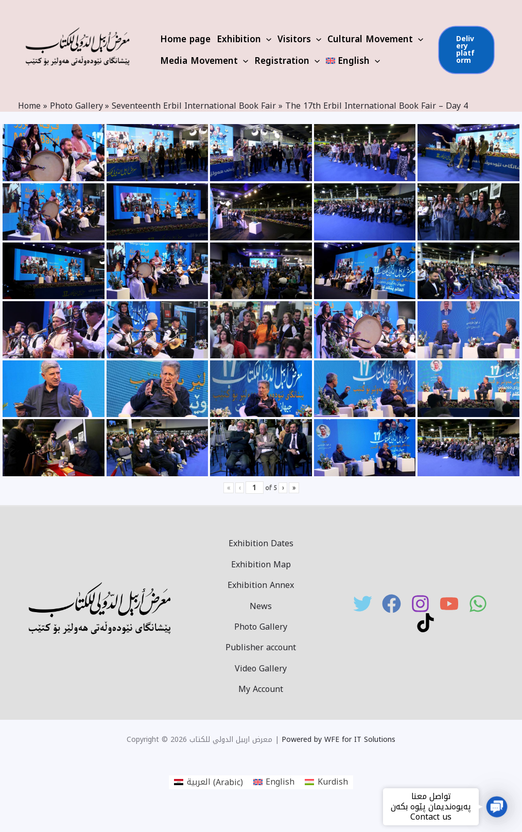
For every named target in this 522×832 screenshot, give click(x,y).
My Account (260, 688)
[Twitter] (362, 603)
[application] (266, 39)
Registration (287, 61)
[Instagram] (420, 603)
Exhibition (244, 39)
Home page (185, 39)
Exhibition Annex (261, 584)
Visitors (299, 39)
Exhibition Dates (261, 542)
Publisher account (260, 646)
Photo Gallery (260, 626)
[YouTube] (449, 603)
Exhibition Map (261, 564)
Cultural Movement (375, 39)
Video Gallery (261, 668)
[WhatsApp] (478, 603)
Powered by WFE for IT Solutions (338, 740)
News (261, 605)
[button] (497, 807)
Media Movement (204, 61)
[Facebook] (391, 603)
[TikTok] (425, 622)
